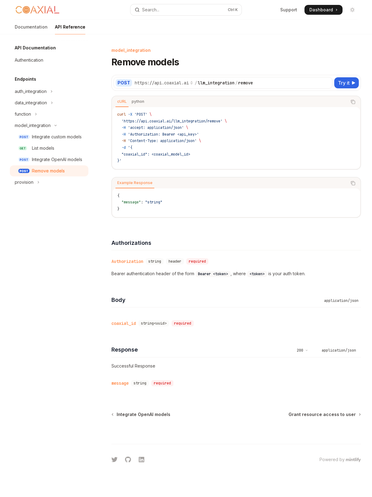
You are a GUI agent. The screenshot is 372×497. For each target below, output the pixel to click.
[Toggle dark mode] (352, 10)
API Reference (70, 29)
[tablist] (229, 102)
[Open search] (185, 9)
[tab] (122, 101)
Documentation (31, 29)
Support (288, 9)
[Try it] (346, 82)
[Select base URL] (163, 83)
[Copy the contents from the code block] (353, 102)
